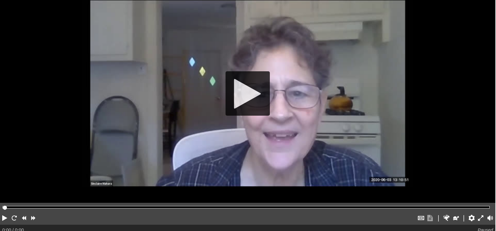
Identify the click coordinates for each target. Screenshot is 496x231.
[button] (5, 218)
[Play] (247, 93)
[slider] (5, 208)
